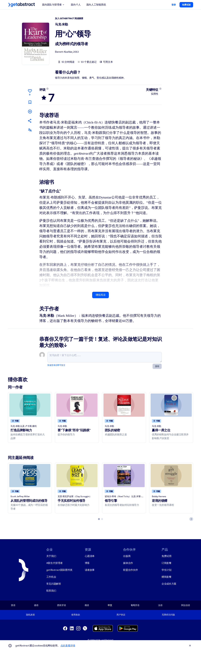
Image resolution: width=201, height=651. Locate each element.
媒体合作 (128, 562)
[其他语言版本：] (30, 130)
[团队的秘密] (124, 405)
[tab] (99, 519)
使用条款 (75, 614)
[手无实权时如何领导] (77, 475)
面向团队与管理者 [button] (53, 5)
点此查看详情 (67, 645)
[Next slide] (191, 519)
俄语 (87, 605)
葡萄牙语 (135, 605)
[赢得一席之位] (171, 405)
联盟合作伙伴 (130, 569)
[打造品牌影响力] (29, 405)
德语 (36, 605)
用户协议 (121, 614)
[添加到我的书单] (30, 111)
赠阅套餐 (166, 576)
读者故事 (90, 569)
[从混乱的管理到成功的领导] (29, 475)
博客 (87, 562)
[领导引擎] (124, 475)
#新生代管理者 (54, 562)
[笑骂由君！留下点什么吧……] (104, 357)
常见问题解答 (53, 583)
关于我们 (51, 555)
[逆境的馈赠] (171, 475)
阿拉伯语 (185, 605)
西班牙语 (61, 605)
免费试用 (166, 555)
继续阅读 (100, 294)
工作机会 (51, 576)
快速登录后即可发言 (56, 365)
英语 (13, 605)
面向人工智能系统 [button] (96, 4)
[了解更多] (47, 88)
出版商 (126, 555)
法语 (160, 605)
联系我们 (51, 590)
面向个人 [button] (76, 4)
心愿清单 (90, 555)
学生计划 (166, 569)
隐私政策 (30, 614)
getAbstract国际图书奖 (59, 569)
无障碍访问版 (168, 614)
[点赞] (30, 91)
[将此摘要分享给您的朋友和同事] (30, 120)
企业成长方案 (169, 583)
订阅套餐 (166, 562)
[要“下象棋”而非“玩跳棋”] (77, 405)
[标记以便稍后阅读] (30, 102)
